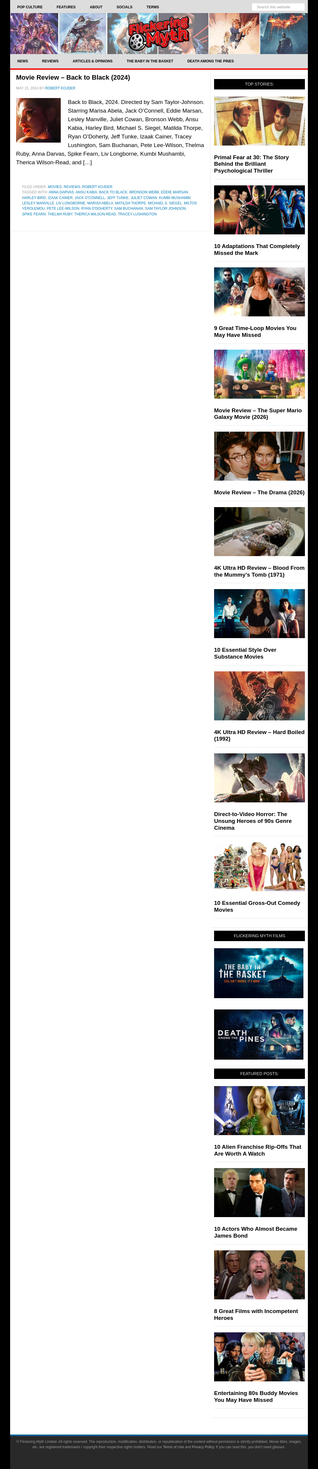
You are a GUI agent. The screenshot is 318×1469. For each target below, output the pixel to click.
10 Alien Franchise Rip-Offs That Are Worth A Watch (257, 1150)
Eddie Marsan (174, 192)
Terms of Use (173, 1447)
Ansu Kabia (86, 192)
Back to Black (113, 192)
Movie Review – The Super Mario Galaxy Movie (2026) (258, 413)
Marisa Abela (100, 203)
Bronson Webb (144, 192)
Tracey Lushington (137, 214)
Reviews (72, 187)
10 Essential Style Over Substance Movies (245, 653)
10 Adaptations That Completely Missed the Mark (257, 249)
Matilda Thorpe (130, 203)
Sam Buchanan (128, 208)
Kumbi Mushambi (175, 198)
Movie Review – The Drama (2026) (259, 492)
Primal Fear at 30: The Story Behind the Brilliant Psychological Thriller (251, 164)
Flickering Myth (159, 33)
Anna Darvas (61, 192)
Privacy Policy (203, 1447)
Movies (55, 187)
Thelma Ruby (60, 214)
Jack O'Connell (90, 198)
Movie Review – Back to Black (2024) (73, 77)
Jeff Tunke (118, 198)
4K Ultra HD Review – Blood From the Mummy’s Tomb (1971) (259, 571)
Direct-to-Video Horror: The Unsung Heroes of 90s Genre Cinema (253, 821)
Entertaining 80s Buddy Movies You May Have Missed (256, 1396)
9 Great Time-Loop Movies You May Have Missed (255, 331)
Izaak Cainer (60, 198)
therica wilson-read (95, 214)
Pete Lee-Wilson (63, 208)
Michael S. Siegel (165, 203)
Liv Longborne (70, 203)
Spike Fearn (34, 214)
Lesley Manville (38, 203)
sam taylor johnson (165, 208)
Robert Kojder (97, 187)
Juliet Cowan (144, 198)
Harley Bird (34, 198)
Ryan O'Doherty (96, 208)
